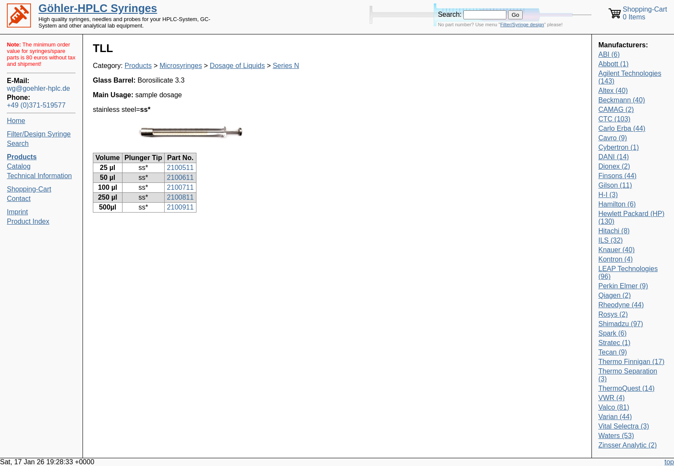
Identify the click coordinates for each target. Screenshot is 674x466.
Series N (286, 65)
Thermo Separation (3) (627, 375)
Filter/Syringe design (522, 24)
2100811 (180, 197)
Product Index (28, 221)
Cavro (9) (612, 138)
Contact (19, 198)
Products (138, 65)
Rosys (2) (613, 314)
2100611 (180, 177)
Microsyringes (180, 65)
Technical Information (39, 175)
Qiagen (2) (614, 295)
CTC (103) (614, 119)
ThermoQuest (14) (626, 388)
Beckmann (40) (621, 100)
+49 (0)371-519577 (36, 105)
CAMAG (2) (616, 109)
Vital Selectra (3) (623, 426)
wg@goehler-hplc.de (38, 88)
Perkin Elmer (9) (623, 286)
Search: (450, 14)
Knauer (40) (616, 249)
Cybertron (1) (618, 147)
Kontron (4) (615, 259)
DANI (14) (613, 156)
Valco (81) (613, 407)
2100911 (180, 207)
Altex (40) (613, 90)
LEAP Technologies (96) (628, 272)
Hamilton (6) (617, 204)
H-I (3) (608, 194)
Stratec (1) (614, 342)
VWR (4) (611, 397)
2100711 (180, 187)
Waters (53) (616, 435)
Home (16, 120)
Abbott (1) (613, 64)
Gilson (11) (615, 185)
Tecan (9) (612, 352)
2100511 (180, 167)
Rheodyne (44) (621, 305)
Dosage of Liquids (237, 65)
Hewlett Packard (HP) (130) (631, 217)
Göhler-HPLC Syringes (98, 8)
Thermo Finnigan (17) (631, 361)
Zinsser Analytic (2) (627, 445)
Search (18, 143)
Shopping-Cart (29, 189)
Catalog (19, 166)
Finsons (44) (617, 175)
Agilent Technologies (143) (629, 77)
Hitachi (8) (614, 231)
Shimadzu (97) (620, 323)
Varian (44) (615, 416)
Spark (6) (612, 333)
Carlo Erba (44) (621, 128)
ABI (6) (609, 54)
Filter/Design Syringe (39, 134)
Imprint (17, 212)
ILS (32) (610, 240)
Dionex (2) (614, 166)
